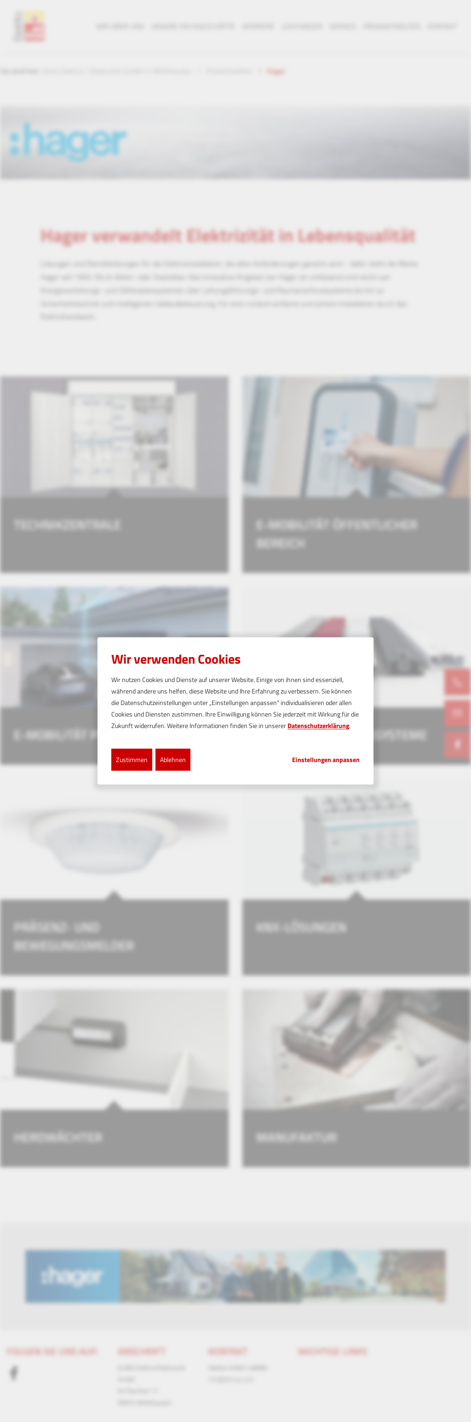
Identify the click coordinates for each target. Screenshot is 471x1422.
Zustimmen (132, 759)
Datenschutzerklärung (318, 725)
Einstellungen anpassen (326, 759)
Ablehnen (173, 759)
